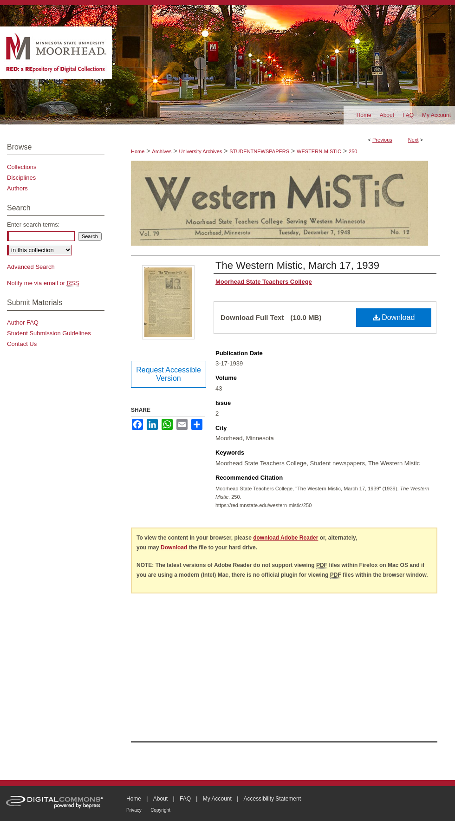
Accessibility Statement (272, 798)
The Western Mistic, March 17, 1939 (297, 265)
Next (413, 140)
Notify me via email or (43, 283)
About (160, 798)
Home (137, 151)
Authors (17, 188)
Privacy (134, 810)
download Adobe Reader (285, 537)
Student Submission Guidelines (49, 333)
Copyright (160, 810)
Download (394, 317)
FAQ (185, 798)
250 (353, 151)
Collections (22, 166)
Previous (382, 140)
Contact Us (22, 343)
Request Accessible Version (168, 374)
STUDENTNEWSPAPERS (259, 151)
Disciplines (21, 177)
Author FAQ (23, 322)
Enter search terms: (33, 224)
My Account (217, 798)
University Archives (200, 151)
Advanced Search (31, 266)
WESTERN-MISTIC (319, 151)
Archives (161, 151)
